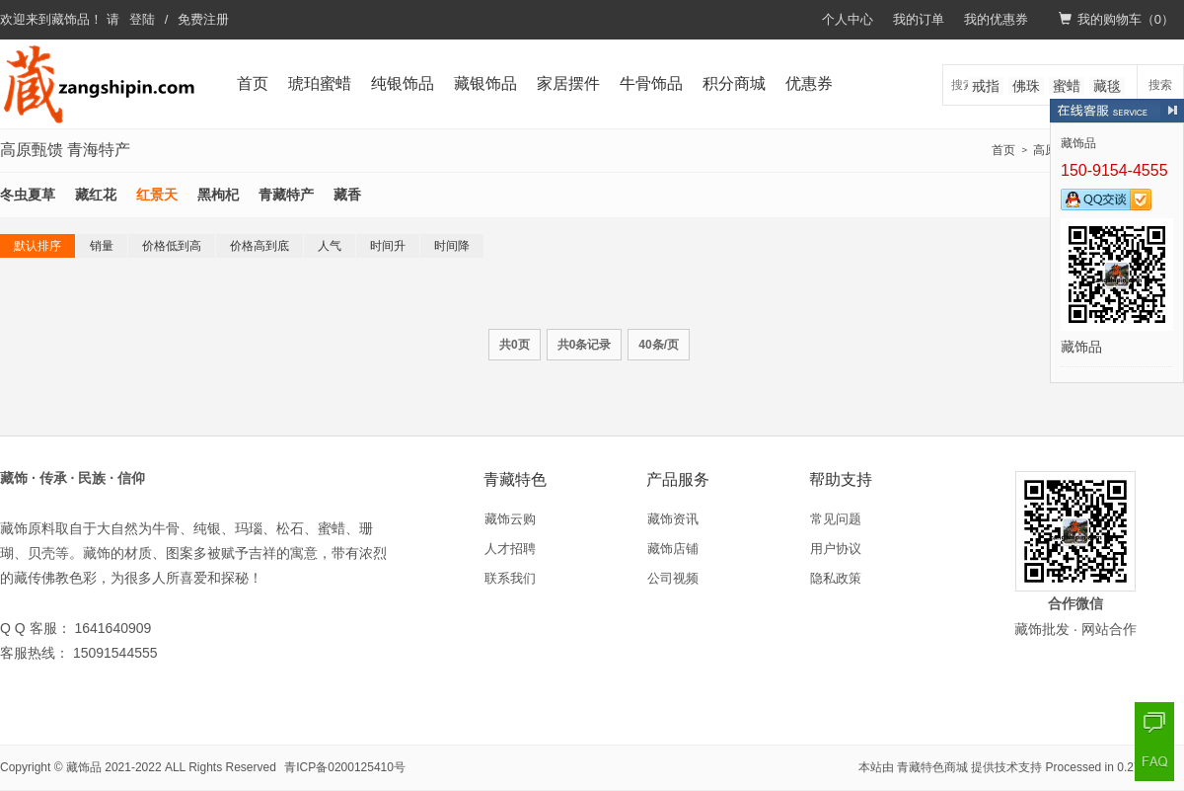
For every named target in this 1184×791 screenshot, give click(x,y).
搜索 (1160, 85)
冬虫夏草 (27, 194)
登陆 (142, 19)
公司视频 (673, 578)
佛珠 (1026, 86)
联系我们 (510, 578)
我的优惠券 (996, 19)
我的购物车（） (1116, 19)
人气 (329, 246)
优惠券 (809, 83)
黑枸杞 (218, 194)
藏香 (347, 194)
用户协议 (835, 548)
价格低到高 (171, 246)
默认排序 (37, 246)
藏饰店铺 (673, 548)
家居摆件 (568, 83)
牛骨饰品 (651, 83)
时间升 (388, 246)
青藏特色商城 (932, 767)
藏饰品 (70, 19)
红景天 (157, 194)
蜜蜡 (1066, 86)
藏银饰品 (485, 83)
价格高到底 (259, 246)
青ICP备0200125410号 (345, 767)
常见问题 (835, 519)
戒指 (985, 86)
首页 (252, 83)
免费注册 (203, 19)
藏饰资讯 (673, 519)
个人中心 (847, 19)
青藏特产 (286, 194)
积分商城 (734, 83)
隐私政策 (835, 578)
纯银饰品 (402, 83)
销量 (101, 246)
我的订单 (918, 19)
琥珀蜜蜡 (319, 83)
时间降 (452, 246)
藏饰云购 (510, 519)
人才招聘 (510, 548)
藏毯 (1107, 86)
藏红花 (95, 194)
